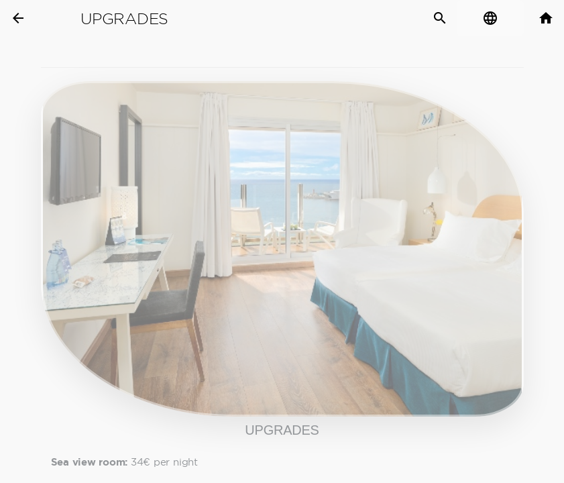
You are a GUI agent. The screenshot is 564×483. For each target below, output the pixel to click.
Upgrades (124, 18)
